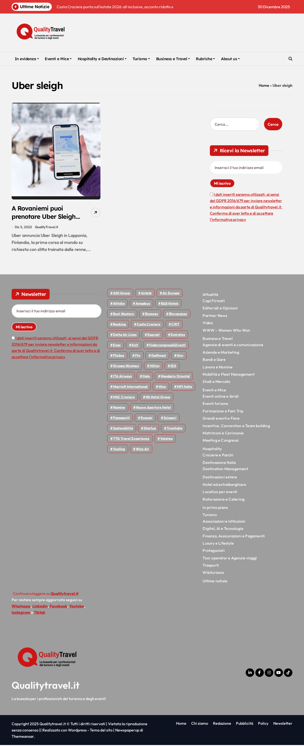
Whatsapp (21, 607)
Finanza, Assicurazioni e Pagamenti (234, 536)
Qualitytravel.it (46, 686)
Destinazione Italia (219, 463)
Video (208, 323)
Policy (263, 724)
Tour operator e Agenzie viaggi (230, 558)
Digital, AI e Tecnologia (223, 529)
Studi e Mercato (216, 382)
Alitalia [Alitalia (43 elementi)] (119, 304)
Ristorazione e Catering (223, 499)
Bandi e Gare (214, 360)
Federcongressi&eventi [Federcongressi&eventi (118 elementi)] (167, 346)
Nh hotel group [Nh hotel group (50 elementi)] (158, 397)
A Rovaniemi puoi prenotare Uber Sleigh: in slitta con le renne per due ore (44, 221)
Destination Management (225, 469)
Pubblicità (244, 724)
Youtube (76, 607)
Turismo (141, 58)
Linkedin (40, 607)
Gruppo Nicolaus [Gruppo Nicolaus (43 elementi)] (126, 366)
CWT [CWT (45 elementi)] (175, 325)
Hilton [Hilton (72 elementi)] (155, 366)
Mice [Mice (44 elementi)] (162, 387)
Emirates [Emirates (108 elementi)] (178, 335)
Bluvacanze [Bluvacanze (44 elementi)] (178, 314)
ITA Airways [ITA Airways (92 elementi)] (122, 377)
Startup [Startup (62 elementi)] (150, 429)
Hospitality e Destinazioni (102, 58)
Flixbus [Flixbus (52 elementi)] (118, 356)
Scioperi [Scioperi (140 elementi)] (170, 418)
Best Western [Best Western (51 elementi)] (123, 314)
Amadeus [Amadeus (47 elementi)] (143, 304)
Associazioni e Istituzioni (224, 521)
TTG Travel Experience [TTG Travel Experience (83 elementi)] (131, 439)
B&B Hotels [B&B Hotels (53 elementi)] (169, 304)
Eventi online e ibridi (220, 397)
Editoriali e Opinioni (220, 309)
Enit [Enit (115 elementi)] (135, 346)
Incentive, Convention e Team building (236, 426)
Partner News (215, 316)
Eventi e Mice (58, 58)
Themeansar (23, 737)
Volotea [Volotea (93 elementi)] (166, 439)
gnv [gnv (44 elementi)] (180, 356)
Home (264, 85)
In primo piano (215, 508)
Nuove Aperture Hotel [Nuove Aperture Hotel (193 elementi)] (153, 408)
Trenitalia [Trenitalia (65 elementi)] (174, 429)
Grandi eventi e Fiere (221, 419)
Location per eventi (220, 492)
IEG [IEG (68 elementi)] (173, 366)
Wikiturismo (213, 573)
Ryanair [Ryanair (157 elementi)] (147, 418)
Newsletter (282, 724)
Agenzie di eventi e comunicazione (233, 345)
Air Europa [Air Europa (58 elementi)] (170, 294)
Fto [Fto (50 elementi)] (137, 356)
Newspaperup (127, 731)
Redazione (222, 724)
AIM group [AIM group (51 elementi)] (121, 294)
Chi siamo (199, 724)
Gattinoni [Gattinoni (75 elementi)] (158, 356)
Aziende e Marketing (221, 353)
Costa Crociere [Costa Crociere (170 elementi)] (148, 325)
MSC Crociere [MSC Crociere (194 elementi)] (124, 397)
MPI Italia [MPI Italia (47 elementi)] (184, 387)
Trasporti (211, 566)
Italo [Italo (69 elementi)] (146, 377)
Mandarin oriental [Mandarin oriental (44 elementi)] (175, 377)
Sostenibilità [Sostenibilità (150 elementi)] (123, 429)
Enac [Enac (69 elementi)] (117, 346)
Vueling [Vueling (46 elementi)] (119, 449)
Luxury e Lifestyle (218, 544)
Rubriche (205, 58)
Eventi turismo (215, 404)
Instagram (21, 613)
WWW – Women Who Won (226, 331)
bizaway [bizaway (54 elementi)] (151, 314)
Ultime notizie (215, 581)
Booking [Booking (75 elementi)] (119, 325)
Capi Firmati (214, 301)
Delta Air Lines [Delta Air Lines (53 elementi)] (125, 335)
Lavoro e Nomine (218, 367)
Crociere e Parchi (218, 455)
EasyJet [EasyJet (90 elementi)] (153, 335)
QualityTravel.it (46, 228)
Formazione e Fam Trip (223, 411)
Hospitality (212, 449)
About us (230, 58)
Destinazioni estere (220, 477)
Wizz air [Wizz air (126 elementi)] (142, 449)
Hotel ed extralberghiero (224, 485)
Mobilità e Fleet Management (228, 375)
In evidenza (27, 58)
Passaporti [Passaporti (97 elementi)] (121, 418)
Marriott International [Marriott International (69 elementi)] (130, 387)
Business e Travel (173, 58)
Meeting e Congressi (221, 441)
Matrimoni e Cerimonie (223, 434)
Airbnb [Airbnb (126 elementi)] (146, 294)
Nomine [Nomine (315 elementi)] (119, 408)
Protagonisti (213, 551)
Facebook (58, 607)
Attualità (210, 295)
